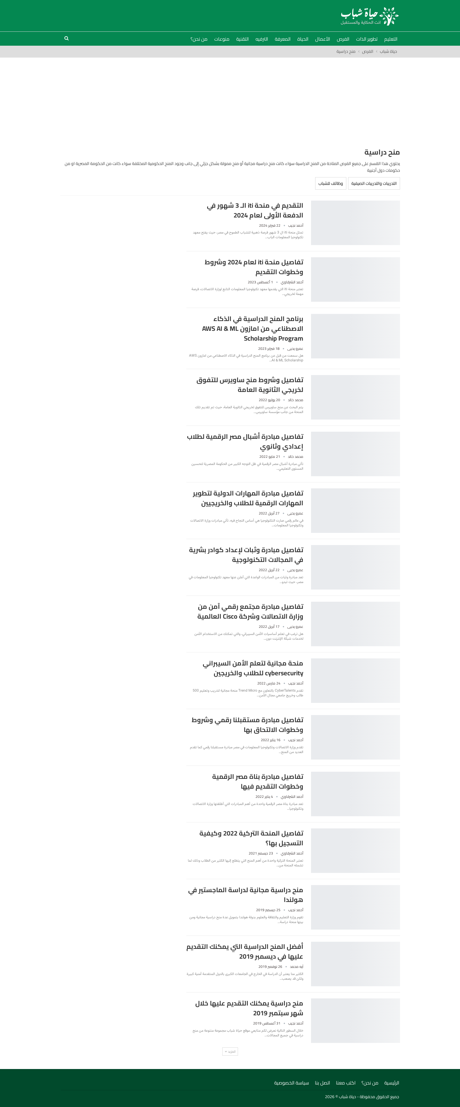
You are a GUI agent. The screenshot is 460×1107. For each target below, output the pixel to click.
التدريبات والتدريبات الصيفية (374, 183)
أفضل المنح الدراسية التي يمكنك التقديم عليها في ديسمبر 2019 (244, 951)
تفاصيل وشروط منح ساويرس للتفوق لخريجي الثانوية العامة (249, 385)
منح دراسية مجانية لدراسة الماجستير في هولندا (245, 895)
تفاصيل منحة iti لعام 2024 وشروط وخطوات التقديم (254, 267)
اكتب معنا (346, 1082)
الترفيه (262, 38)
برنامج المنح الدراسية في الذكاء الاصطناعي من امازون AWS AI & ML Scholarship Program (252, 328)
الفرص (343, 38)
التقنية (242, 38)
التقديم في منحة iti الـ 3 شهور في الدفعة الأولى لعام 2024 (255, 210)
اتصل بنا (322, 1082)
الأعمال (322, 38)
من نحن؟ (199, 38)
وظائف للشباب (330, 183)
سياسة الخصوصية (291, 1082)
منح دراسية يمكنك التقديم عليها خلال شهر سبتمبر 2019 (249, 1008)
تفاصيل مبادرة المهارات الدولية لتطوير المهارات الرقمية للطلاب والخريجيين (248, 498)
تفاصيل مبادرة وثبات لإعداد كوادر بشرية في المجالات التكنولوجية (246, 555)
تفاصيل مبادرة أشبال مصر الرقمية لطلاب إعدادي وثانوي (245, 441)
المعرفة (283, 38)
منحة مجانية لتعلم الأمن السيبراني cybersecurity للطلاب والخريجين (253, 668)
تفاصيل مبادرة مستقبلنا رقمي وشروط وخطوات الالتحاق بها (247, 725)
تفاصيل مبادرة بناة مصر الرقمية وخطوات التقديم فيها (257, 781)
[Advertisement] (230, 102)
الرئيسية (391, 1082)
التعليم (390, 38)
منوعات (221, 38)
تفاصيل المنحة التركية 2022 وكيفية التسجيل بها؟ (251, 838)
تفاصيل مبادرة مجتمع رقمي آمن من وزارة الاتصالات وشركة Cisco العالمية (250, 611)
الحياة (302, 38)
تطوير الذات (366, 38)
